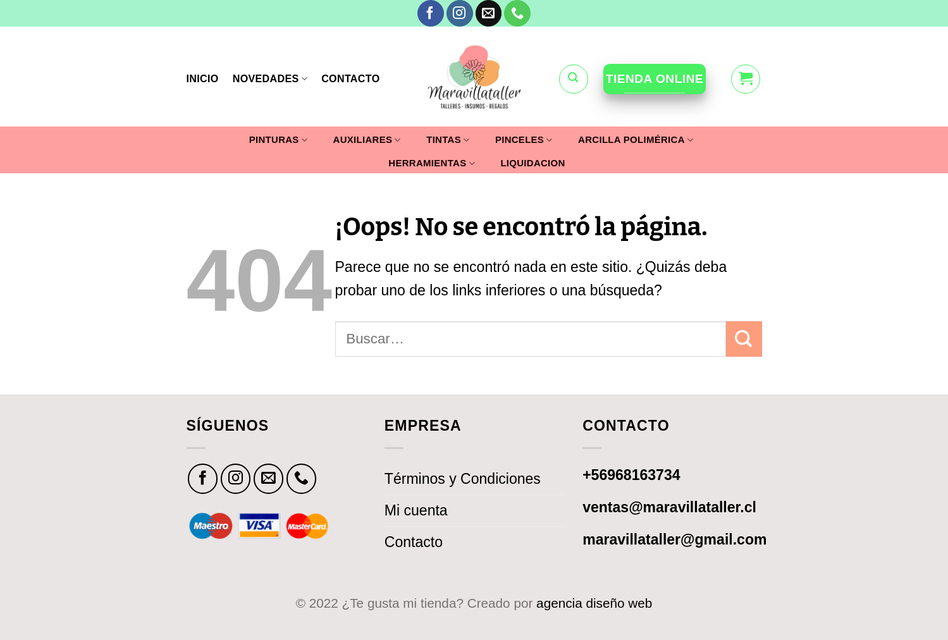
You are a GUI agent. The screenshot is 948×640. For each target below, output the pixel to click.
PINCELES (524, 140)
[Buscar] (573, 79)
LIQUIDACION (532, 163)
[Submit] (743, 339)
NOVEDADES (270, 79)
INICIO (203, 78)
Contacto (414, 542)
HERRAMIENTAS (431, 163)
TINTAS (447, 140)
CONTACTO (350, 78)
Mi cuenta (416, 510)
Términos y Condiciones (463, 479)
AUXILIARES (367, 140)
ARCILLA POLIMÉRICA (635, 140)
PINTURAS (278, 140)
